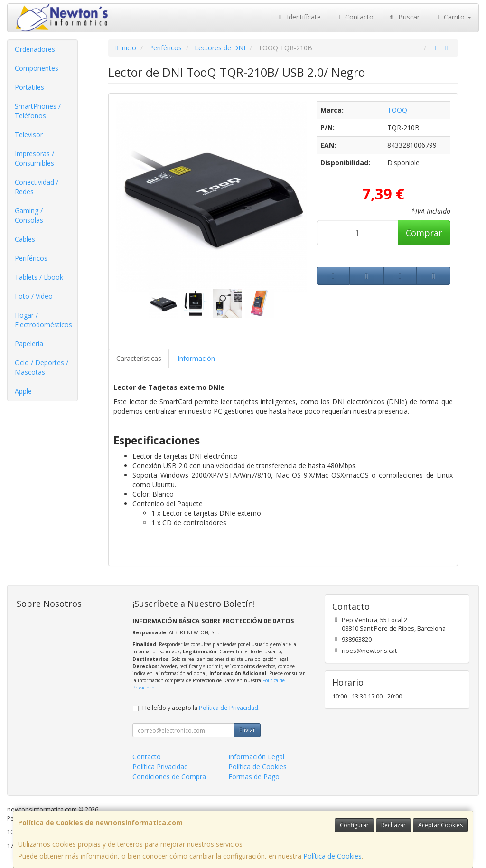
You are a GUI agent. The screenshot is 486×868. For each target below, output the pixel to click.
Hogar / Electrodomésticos (43, 320)
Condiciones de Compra (169, 776)
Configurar (354, 825)
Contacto (354, 16)
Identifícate (298, 16)
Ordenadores (35, 49)
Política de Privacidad (228, 708)
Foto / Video (34, 296)
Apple (23, 391)
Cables (25, 239)
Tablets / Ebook (39, 277)
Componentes (36, 68)
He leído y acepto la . (201, 708)
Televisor (29, 134)
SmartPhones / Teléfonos (38, 111)
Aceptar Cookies (440, 825)
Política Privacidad (160, 766)
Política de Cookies (332, 855)
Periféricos (31, 258)
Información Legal (256, 756)
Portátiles (29, 87)
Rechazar (393, 825)
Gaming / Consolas (29, 215)
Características (138, 358)
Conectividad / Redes (36, 187)
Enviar (247, 730)
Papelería (29, 343)
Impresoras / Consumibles (34, 158)
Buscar (404, 16)
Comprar (424, 232)
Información (196, 358)
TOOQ (397, 109)
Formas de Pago (254, 776)
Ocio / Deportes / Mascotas (41, 367)
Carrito (453, 16)
